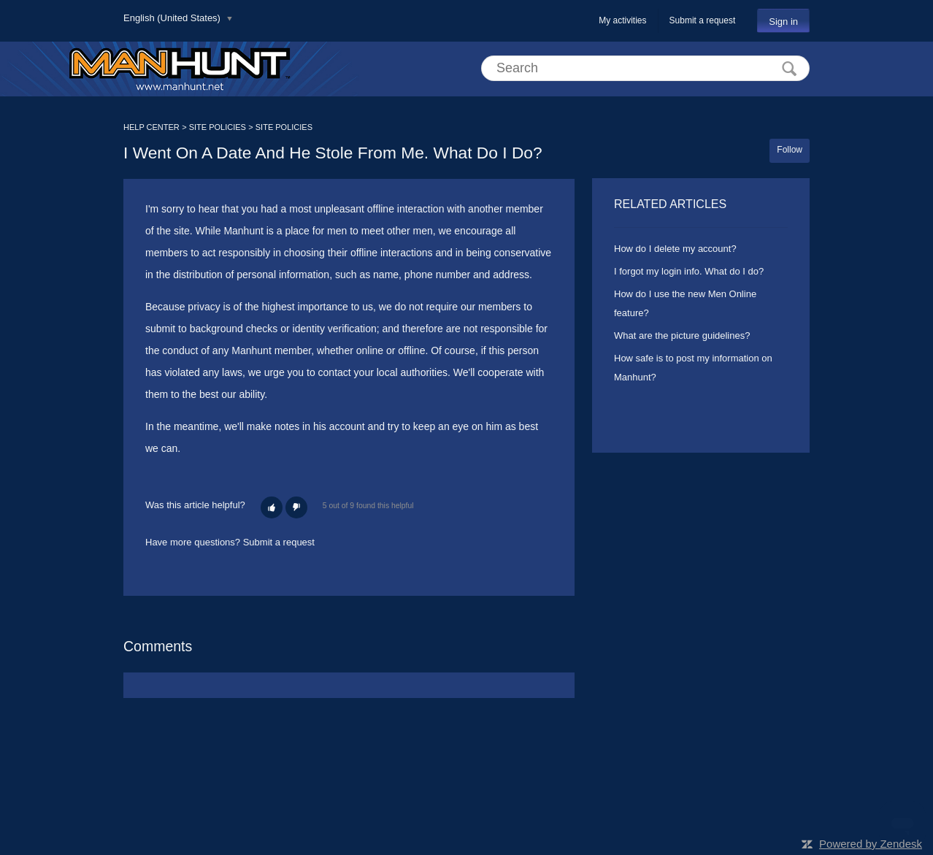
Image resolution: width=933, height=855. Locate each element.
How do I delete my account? (675, 248)
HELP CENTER (151, 127)
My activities (622, 20)
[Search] (645, 68)
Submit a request (702, 20)
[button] (272, 507)
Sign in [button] (783, 21)
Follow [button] (789, 150)
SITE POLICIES (217, 127)
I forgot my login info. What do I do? (689, 271)
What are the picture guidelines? (682, 335)
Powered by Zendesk (870, 843)
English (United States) (173, 17)
